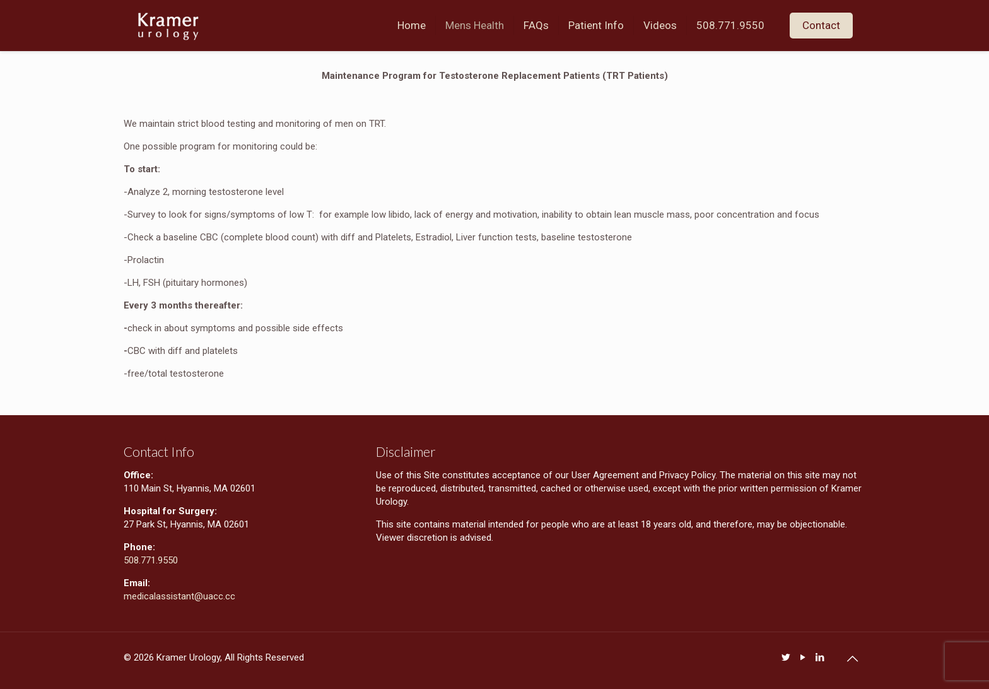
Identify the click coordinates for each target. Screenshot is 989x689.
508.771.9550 (151, 560)
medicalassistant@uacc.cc (181, 596)
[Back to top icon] (852, 658)
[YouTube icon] (802, 657)
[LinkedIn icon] (819, 657)
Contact (821, 25)
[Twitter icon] (785, 657)
